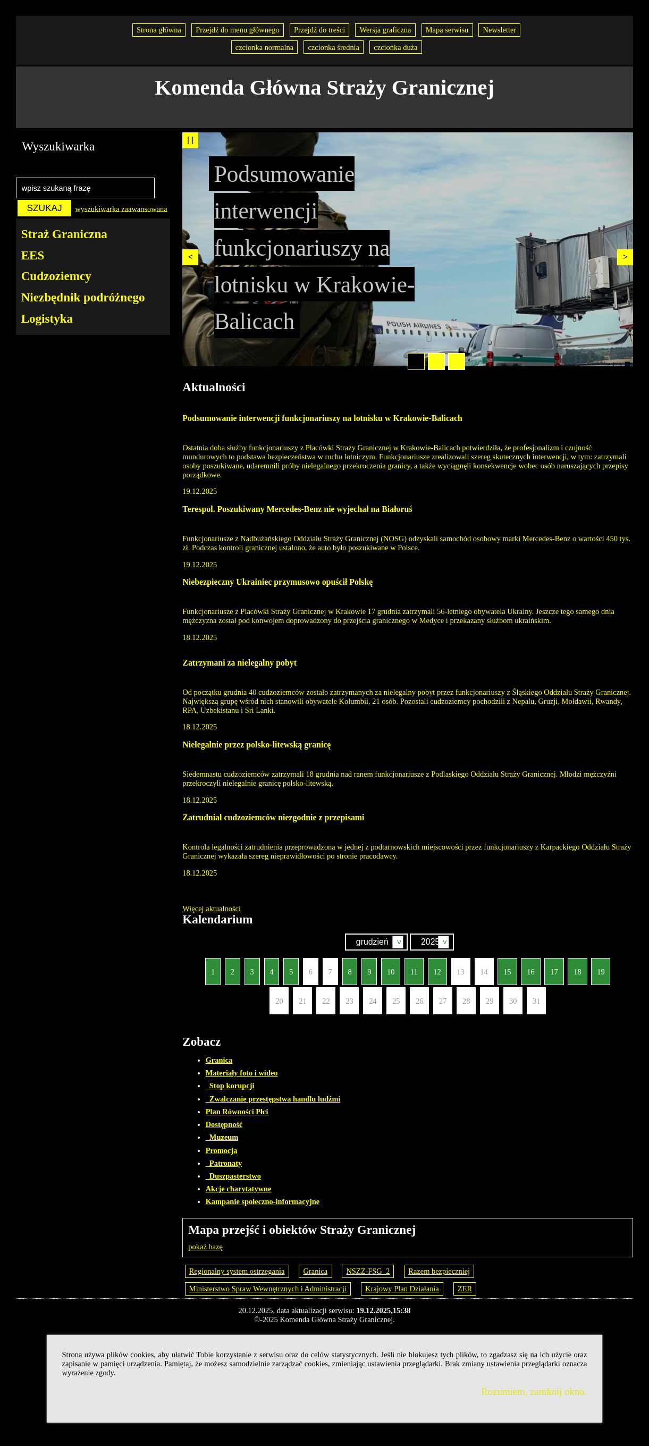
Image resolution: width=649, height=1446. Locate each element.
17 (551, 967)
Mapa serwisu (447, 30)
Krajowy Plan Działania (402, 1288)
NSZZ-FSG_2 (368, 1271)
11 (411, 967)
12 (434, 967)
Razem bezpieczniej (439, 1271)
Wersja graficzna (385, 30)
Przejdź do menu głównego (238, 30)
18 (574, 967)
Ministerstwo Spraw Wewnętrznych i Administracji (268, 1288)
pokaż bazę (205, 1246)
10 (387, 967)
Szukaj (461, 943)
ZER (465, 1288)
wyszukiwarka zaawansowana (121, 208)
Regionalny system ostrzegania (237, 1271)
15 (504, 967)
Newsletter (500, 30)
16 (527, 967)
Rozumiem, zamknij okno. (534, 1391)
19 (597, 967)
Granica (316, 1271)
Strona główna (159, 30)
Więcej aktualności (211, 908)
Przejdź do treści (319, 30)
